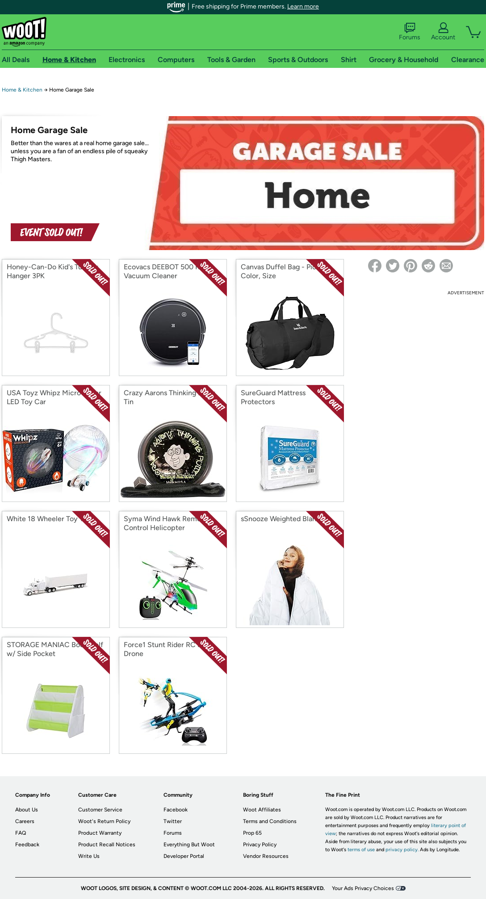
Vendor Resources (266, 856)
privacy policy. (402, 850)
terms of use (361, 850)
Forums (409, 31)
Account (443, 31)
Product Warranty (100, 833)
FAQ (20, 833)
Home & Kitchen (22, 90)
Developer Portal (183, 856)
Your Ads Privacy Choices (363, 888)
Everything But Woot (189, 844)
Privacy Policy (260, 844)
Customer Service (100, 810)
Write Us (89, 856)
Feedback (27, 844)
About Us (26, 810)
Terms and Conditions (270, 821)
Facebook (175, 810)
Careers (24, 821)
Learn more (303, 6)
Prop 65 (252, 833)
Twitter (172, 821)
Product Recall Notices (106, 844)
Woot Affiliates (262, 810)
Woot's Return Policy (104, 821)
